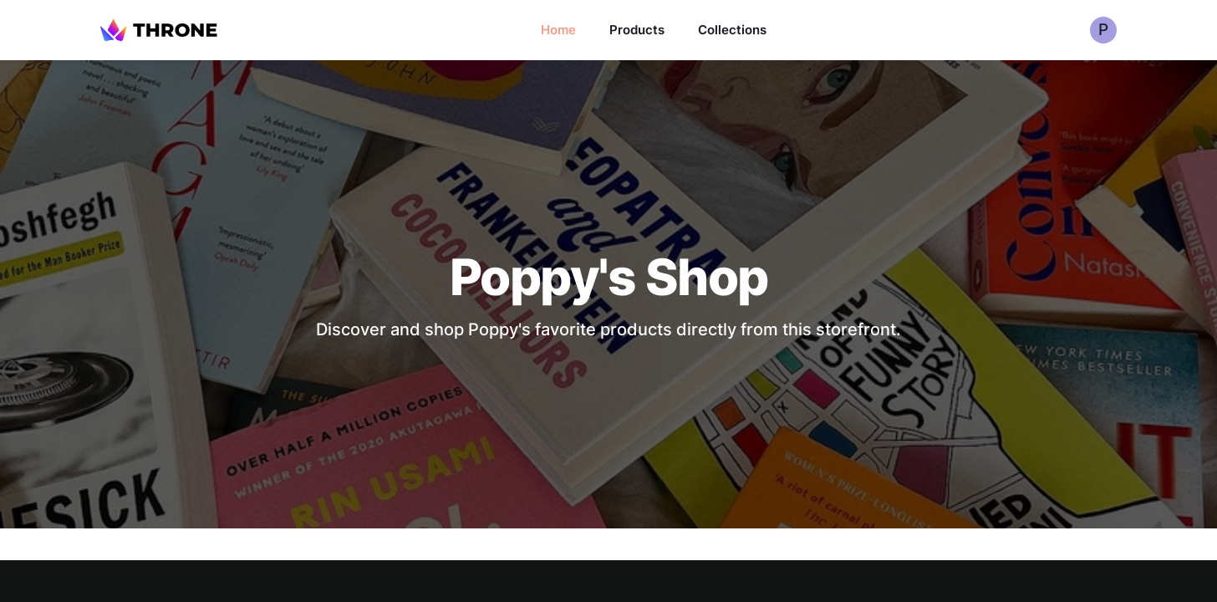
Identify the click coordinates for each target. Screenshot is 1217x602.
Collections (732, 30)
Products (637, 30)
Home (558, 30)
